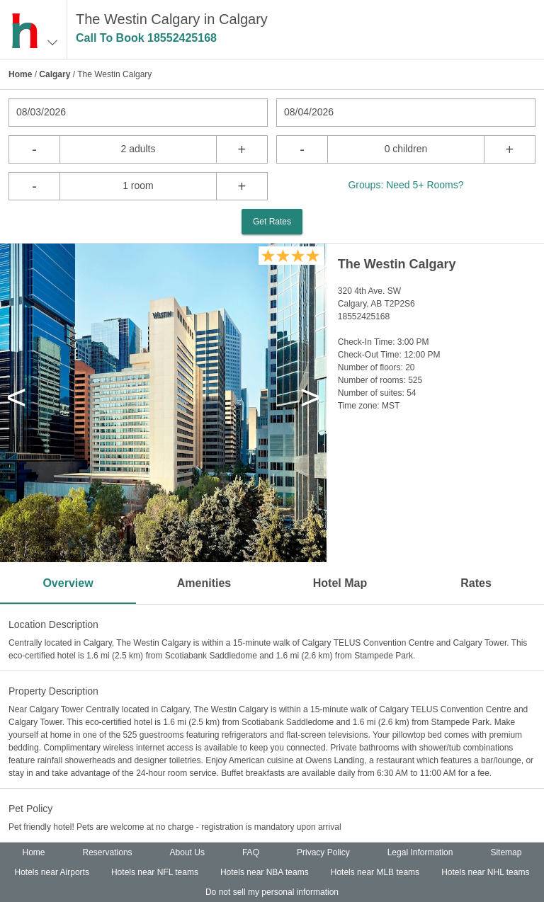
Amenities (204, 583)
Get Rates (272, 222)
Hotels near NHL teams (485, 872)
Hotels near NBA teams (264, 872)
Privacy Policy (323, 852)
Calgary (54, 74)
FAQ (250, 852)
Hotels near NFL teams (154, 872)
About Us (187, 852)
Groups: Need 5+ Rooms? (405, 184)
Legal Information (420, 852)
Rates (476, 583)
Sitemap (505, 852)
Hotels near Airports (52, 872)
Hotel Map (340, 583)
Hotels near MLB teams (375, 872)
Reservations (107, 852)
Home (20, 74)
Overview (67, 583)
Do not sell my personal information (272, 892)
